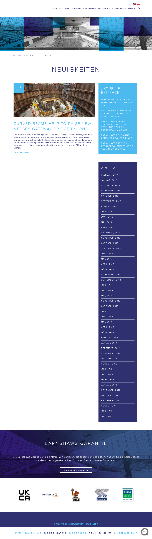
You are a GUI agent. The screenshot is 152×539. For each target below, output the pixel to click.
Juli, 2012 (107, 369)
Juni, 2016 (107, 217)
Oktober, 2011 (109, 395)
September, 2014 (111, 280)
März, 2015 (107, 269)
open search (139, 8)
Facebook (56, 516)
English (134, 4)
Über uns (57, 8)
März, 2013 (107, 332)
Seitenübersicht (127, 533)
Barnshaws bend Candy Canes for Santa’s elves (116, 136)
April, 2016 (107, 227)
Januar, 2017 (109, 180)
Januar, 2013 (109, 343)
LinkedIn (72, 516)
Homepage (17, 56)
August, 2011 (109, 406)
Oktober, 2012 (109, 359)
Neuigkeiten (120, 8)
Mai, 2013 (106, 322)
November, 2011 (110, 390)
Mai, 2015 (106, 259)
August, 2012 (109, 364)
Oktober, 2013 (109, 306)
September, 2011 (111, 401)
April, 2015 (107, 264)
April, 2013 (107, 327)
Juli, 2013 (107, 311)
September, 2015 (111, 248)
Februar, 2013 (109, 338)
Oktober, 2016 (109, 196)
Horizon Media (91, 524)
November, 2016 (110, 191)
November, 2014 (110, 275)
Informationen (105, 8)
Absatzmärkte (89, 8)
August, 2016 (109, 206)
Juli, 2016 (107, 212)
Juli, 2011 (106, 411)
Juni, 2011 (107, 416)
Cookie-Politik (78, 533)
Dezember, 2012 (110, 348)
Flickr (95, 516)
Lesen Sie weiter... (22, 152)
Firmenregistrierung (102, 533)
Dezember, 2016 (110, 185)
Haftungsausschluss (27, 533)
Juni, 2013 (107, 317)
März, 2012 (107, 380)
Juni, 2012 (107, 374)
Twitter (64, 516)
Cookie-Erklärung (55, 533)
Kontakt (132, 8)
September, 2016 (111, 201)
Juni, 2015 (107, 254)
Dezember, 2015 (110, 233)
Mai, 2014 (106, 296)
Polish (138, 4)
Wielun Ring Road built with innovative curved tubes (116, 103)
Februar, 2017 (109, 175)
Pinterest (87, 516)
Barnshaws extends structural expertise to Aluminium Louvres (117, 146)
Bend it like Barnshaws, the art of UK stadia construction (116, 113)
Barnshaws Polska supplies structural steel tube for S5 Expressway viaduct (114, 125)
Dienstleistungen (72, 8)
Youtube (80, 516)
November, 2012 (110, 353)
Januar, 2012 (109, 385)
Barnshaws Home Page (29, 8)
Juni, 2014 (107, 290)
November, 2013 (110, 301)
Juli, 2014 (107, 285)
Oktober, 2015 (109, 243)
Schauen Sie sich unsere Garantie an (76, 471)
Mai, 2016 (106, 222)
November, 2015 (110, 238)
